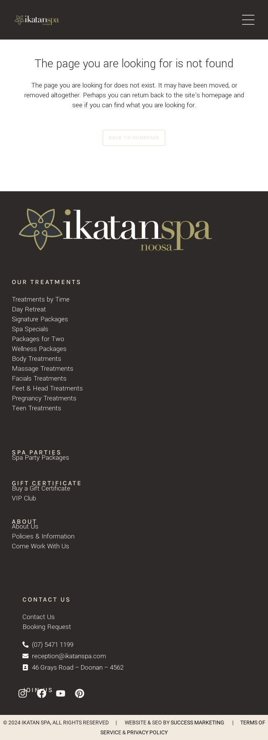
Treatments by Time (41, 299)
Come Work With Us (40, 546)
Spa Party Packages (40, 457)
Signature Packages (40, 319)
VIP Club (24, 498)
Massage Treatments (42, 368)
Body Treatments (36, 359)
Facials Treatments (39, 378)
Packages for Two (38, 339)
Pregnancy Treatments (44, 398)
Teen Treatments (36, 408)
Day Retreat (29, 309)
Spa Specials (30, 329)
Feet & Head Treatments (47, 388)
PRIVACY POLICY (147, 732)
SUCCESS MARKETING (197, 722)
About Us (25, 526)
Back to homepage (134, 138)
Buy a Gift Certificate (41, 488)
